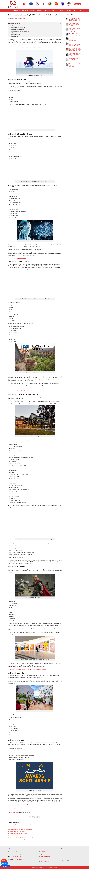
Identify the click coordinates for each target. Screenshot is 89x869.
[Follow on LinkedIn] (68, 860)
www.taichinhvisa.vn (17, 859)
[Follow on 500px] (72, 860)
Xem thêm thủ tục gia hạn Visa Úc (19, 804)
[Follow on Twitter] (63, 860)
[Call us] (66, 860)
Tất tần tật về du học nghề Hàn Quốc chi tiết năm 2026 (75, 54)
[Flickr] (71, 860)
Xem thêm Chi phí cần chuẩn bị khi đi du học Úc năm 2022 (25, 47)
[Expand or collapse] (60, 23)
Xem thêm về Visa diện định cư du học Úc (21, 391)
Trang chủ (15, 10)
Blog (70, 10)
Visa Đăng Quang (21, 18)
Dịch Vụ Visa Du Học (45, 854)
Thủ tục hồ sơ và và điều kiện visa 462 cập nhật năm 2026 (74, 65)
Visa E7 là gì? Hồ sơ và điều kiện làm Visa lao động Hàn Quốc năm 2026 (75, 30)
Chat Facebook (5, 866)
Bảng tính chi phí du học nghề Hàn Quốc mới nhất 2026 (75, 60)
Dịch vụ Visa (21, 10)
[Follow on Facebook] (62, 860)
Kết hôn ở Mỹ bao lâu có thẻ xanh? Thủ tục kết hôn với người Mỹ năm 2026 (75, 49)
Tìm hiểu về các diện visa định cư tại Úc (16, 840)
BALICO (55, 867)
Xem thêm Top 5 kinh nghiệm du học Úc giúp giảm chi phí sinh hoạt (28, 669)
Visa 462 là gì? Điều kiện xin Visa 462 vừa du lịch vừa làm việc (21, 824)
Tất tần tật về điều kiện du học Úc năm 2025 (17, 827)
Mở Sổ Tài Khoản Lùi (45, 859)
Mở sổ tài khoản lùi (51, 10)
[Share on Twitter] (33, 817)
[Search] (80, 10)
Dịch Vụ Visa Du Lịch (45, 856)
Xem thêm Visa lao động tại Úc (18, 258)
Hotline (4, 860)
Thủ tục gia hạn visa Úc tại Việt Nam (16, 835)
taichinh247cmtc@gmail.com (19, 856)
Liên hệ (74, 10)
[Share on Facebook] (30, 817)
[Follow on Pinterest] (67, 860)
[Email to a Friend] (35, 817)
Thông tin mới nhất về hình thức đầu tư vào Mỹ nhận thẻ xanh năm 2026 (75, 44)
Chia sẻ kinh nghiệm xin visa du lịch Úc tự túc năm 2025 (20, 829)
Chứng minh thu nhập (41, 10)
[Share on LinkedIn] (39, 817)
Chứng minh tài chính (30, 10)
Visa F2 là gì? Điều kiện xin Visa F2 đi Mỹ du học (74, 34)
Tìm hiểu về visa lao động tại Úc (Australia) (17, 833)
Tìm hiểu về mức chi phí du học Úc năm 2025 (18, 831)
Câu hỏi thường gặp (45, 861)
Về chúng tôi (43, 851)
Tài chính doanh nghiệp (62, 10)
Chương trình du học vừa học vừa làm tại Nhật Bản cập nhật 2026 (75, 39)
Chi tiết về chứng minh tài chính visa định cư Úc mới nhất (20, 837)
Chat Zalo (4, 863)
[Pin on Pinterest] (37, 817)
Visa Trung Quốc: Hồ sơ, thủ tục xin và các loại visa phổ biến (75, 24)
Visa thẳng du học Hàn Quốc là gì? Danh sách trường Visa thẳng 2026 (74, 19)
